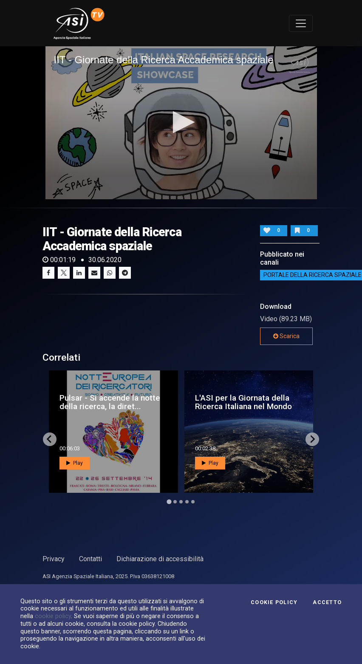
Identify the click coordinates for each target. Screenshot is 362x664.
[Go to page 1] (169, 501)
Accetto (327, 602)
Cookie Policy (274, 602)
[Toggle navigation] (301, 23)
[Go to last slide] (50, 439)
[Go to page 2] (175, 501)
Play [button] (74, 463)
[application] (181, 122)
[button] (181, 122)
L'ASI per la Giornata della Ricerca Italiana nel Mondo (243, 402)
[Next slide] (312, 439)
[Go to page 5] (193, 501)
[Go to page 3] (181, 501)
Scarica (286, 336)
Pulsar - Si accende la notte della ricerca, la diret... (109, 402)
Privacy (53, 559)
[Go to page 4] (187, 501)
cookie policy (53, 616)
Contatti (90, 559)
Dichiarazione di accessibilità (160, 559)
